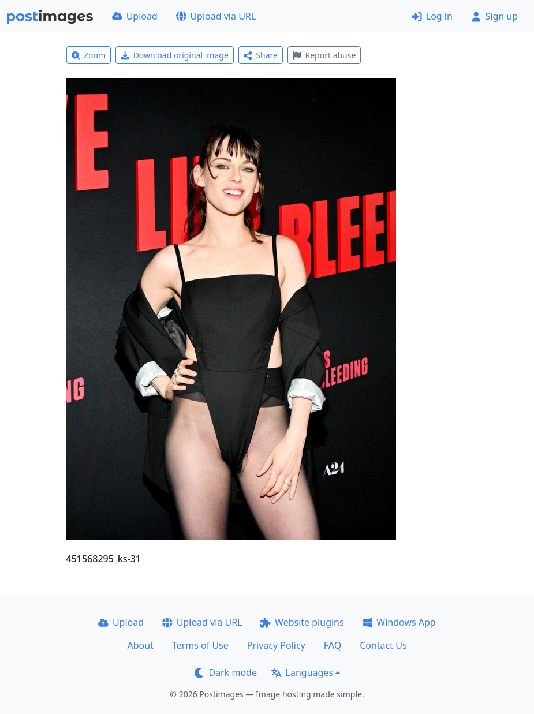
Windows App (399, 622)
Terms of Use (200, 645)
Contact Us (383, 645)
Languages (302, 672)
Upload (135, 16)
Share (261, 55)
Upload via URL (216, 16)
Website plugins (301, 622)
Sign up (494, 16)
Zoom (89, 55)
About (140, 645)
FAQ (332, 645)
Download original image (175, 55)
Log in (432, 16)
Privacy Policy (276, 645)
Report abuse (324, 55)
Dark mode (226, 672)
